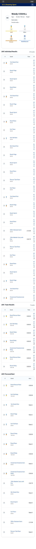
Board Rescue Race (15, 315)
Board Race (13, 87)
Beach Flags (13, 70)
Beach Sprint (13, 79)
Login (32, 1)
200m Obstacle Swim (15, 230)
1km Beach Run (14, 62)
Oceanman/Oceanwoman (17, 297)
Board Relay (13, 340)
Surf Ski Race (13, 137)
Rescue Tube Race (15, 179)
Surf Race (12, 129)
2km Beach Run (14, 146)
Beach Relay (13, 332)
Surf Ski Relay (13, 323)
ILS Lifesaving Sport (9, 5)
